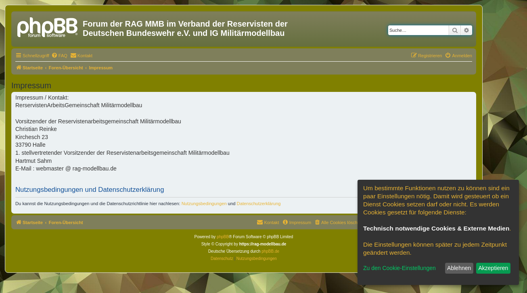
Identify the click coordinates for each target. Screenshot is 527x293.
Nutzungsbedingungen (204, 203)
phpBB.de (270, 251)
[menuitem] (59, 55)
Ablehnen (459, 268)
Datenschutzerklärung (259, 203)
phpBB (223, 237)
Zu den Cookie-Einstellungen (399, 268)
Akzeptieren (493, 268)
